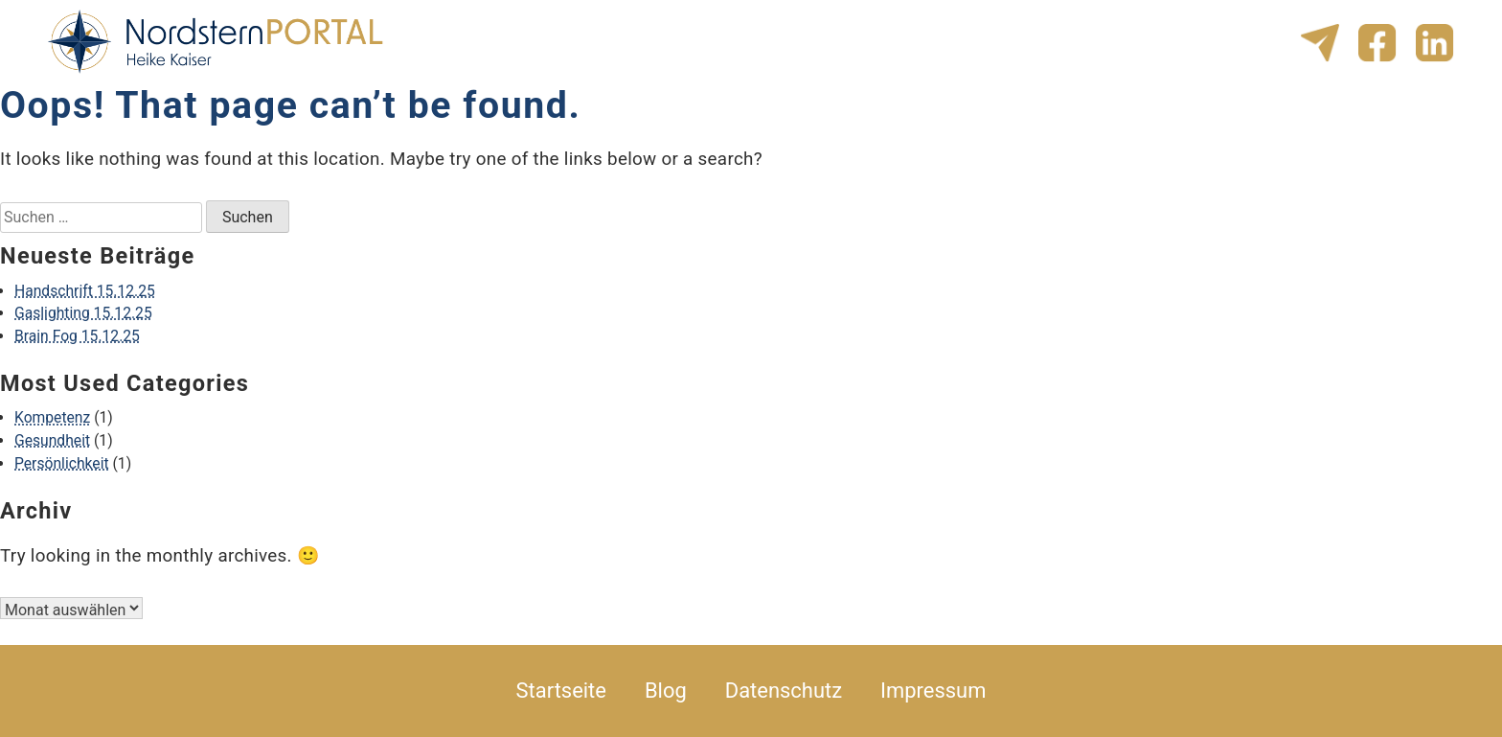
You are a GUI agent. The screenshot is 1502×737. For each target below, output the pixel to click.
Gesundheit (52, 440)
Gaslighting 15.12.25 (83, 313)
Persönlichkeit (61, 463)
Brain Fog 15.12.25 (77, 336)
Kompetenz (52, 417)
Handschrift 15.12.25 (84, 291)
